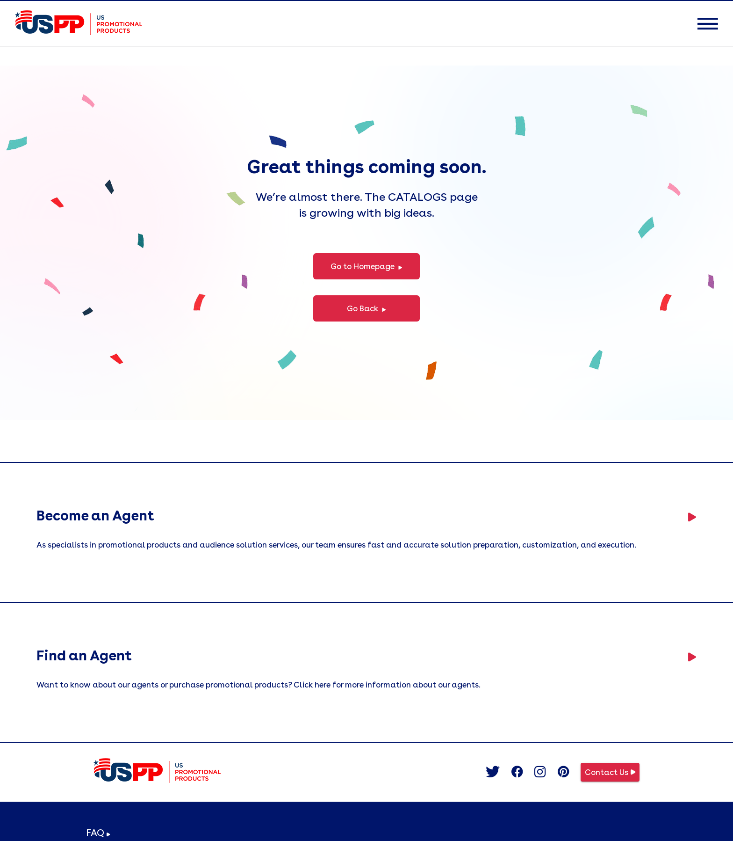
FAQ (98, 832)
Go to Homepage (366, 267)
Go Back (366, 309)
